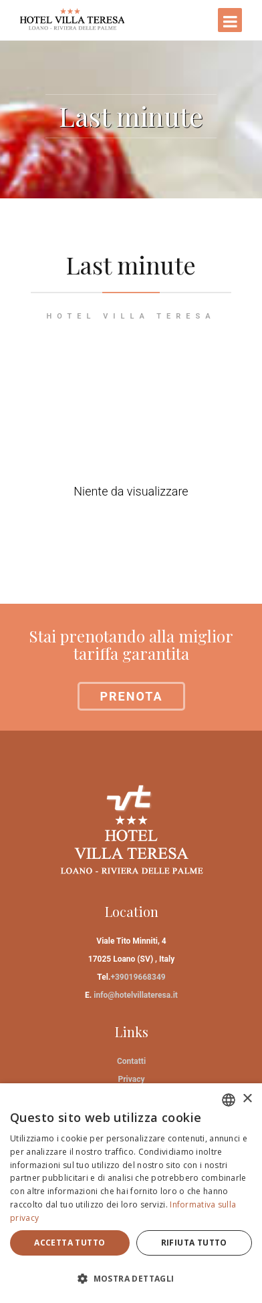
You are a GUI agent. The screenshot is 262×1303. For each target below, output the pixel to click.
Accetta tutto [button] (69, 1242)
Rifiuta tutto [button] (194, 1242)
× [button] (247, 1099)
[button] (131, 1279)
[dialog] (131, 1193)
